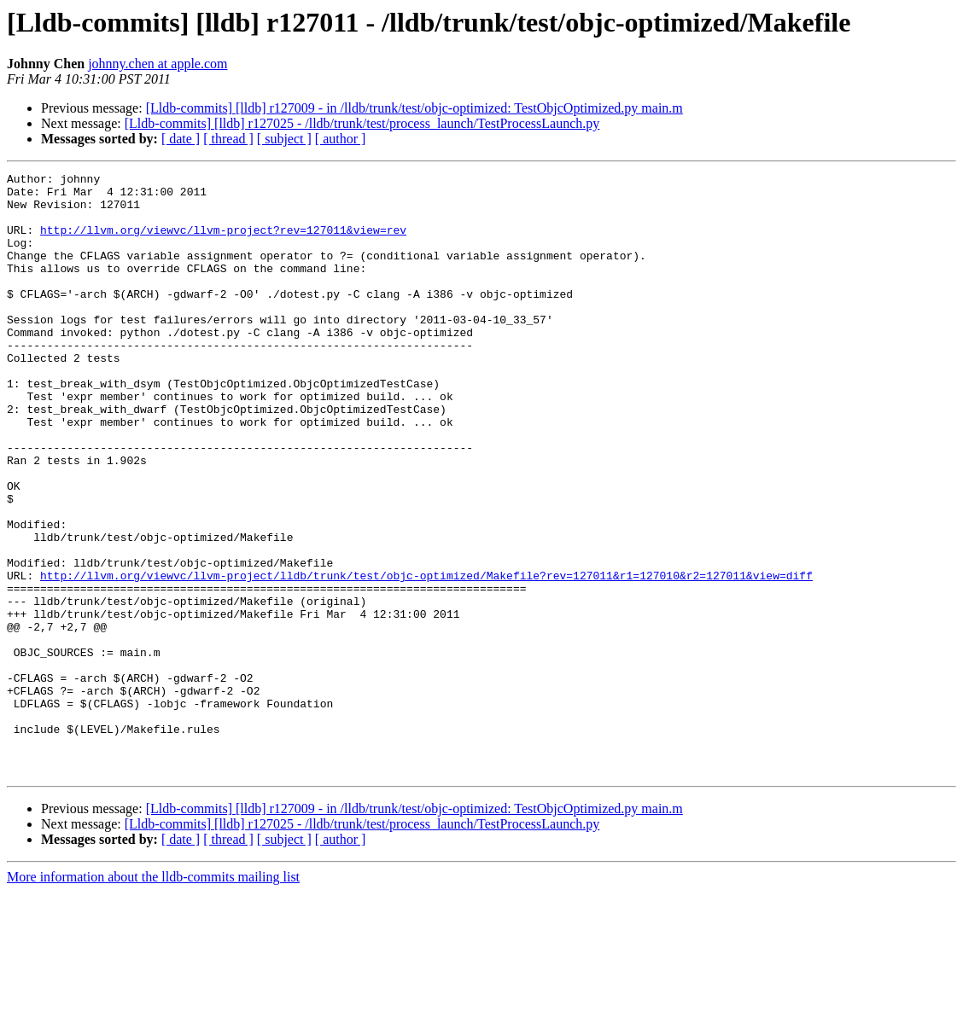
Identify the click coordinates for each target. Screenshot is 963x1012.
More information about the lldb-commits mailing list (153, 997)
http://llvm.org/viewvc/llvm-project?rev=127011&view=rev (223, 242)
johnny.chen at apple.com (157, 63)
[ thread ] (228, 138)
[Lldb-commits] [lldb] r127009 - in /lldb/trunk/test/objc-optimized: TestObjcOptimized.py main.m (414, 108)
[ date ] (180, 138)
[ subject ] (284, 138)
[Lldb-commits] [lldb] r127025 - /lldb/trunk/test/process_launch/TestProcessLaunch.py (362, 123)
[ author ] (340, 138)
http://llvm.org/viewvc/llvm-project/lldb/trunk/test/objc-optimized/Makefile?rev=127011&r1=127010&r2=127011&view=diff (426, 657)
